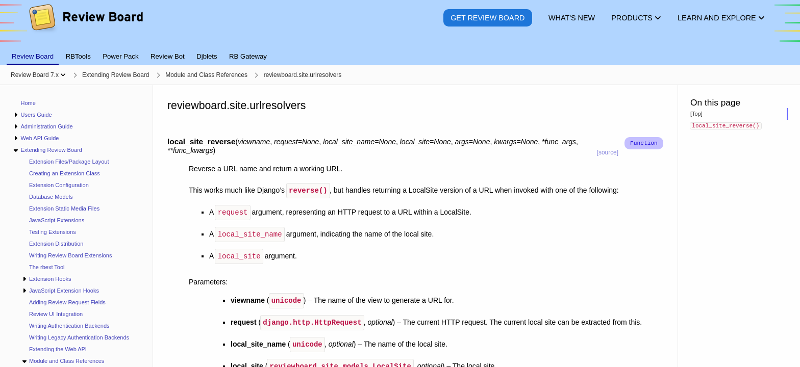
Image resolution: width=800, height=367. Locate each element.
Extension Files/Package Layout (69, 162)
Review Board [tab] (33, 56)
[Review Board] (85, 25)
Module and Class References (66, 361)
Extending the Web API (58, 349)
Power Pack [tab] (120, 56)
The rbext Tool (47, 267)
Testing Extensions (52, 232)
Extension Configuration (59, 185)
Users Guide (36, 115)
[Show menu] (63, 75)
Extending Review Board (51, 150)
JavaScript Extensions (56, 220)
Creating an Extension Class (64, 173)
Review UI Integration (56, 314)
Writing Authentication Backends (69, 326)
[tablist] (400, 50)
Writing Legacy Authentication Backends (79, 337)
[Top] (696, 114)
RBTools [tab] (78, 56)
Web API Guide (39, 138)
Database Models (51, 197)
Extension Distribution (56, 244)
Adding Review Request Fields (67, 302)
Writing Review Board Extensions (70, 255)
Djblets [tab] (206, 56)
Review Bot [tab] (168, 56)
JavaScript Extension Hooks (64, 290)
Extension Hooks (50, 279)
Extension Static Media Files (64, 208)
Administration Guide (46, 126)
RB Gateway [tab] (248, 56)
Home (28, 103)
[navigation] (76, 226)
